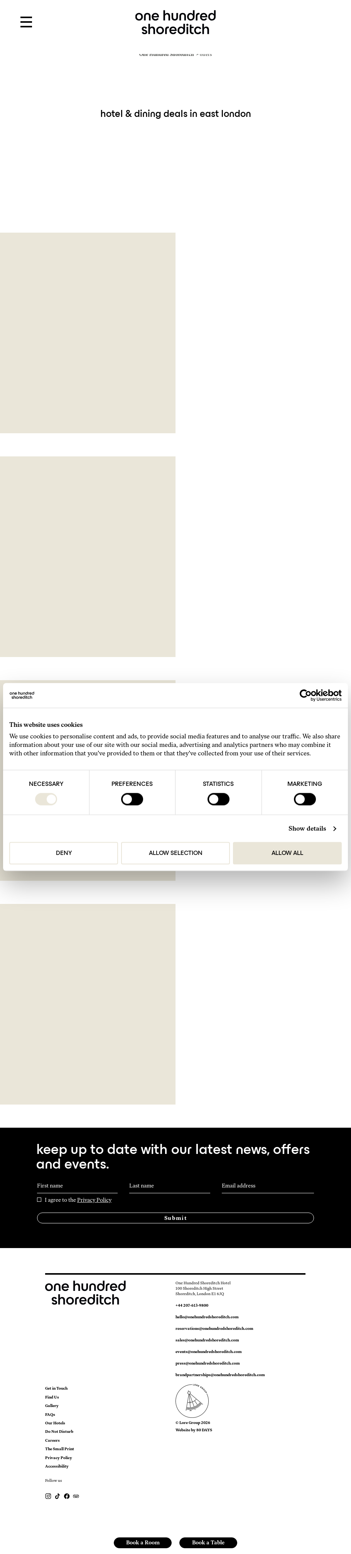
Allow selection (175, 853)
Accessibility (57, 1466)
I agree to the (78, 1200)
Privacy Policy (94, 1200)
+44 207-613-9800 (192, 1305)
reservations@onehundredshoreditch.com (214, 1328)
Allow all (287, 853)
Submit (175, 1218)
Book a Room (143, 1542)
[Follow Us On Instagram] (48, 1495)
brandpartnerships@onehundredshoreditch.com (220, 1374)
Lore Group (189, 1422)
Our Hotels (55, 1423)
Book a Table (208, 1542)
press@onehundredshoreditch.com (208, 1363)
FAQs (50, 1414)
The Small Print (59, 1448)
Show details (307, 828)
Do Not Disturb (59, 1431)
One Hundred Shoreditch (166, 54)
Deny (64, 853)
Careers (52, 1440)
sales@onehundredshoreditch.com (207, 1340)
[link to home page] (175, 21)
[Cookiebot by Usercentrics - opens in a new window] (308, 695)
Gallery (52, 1405)
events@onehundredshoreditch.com (209, 1351)
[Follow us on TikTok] (57, 1495)
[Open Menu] (26, 23)
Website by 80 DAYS (194, 1429)
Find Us (52, 1397)
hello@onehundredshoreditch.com (207, 1316)
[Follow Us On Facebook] (67, 1495)
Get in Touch (56, 1388)
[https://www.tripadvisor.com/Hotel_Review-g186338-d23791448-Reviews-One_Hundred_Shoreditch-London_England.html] (76, 1495)
